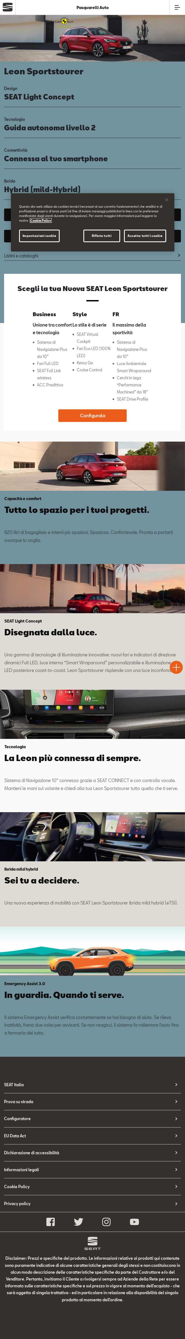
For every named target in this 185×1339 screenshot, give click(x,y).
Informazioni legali (21, 1169)
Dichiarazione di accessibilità (31, 1152)
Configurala (92, 415)
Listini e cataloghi (21, 255)
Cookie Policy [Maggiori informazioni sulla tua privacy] (40, 220)
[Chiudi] (167, 200)
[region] (92, 222)
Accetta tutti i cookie (145, 236)
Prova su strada (18, 1101)
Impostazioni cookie (39, 236)
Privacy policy (17, 1203)
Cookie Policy (17, 1186)
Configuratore (17, 1118)
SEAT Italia (14, 1084)
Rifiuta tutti (101, 236)
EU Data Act (15, 1136)
